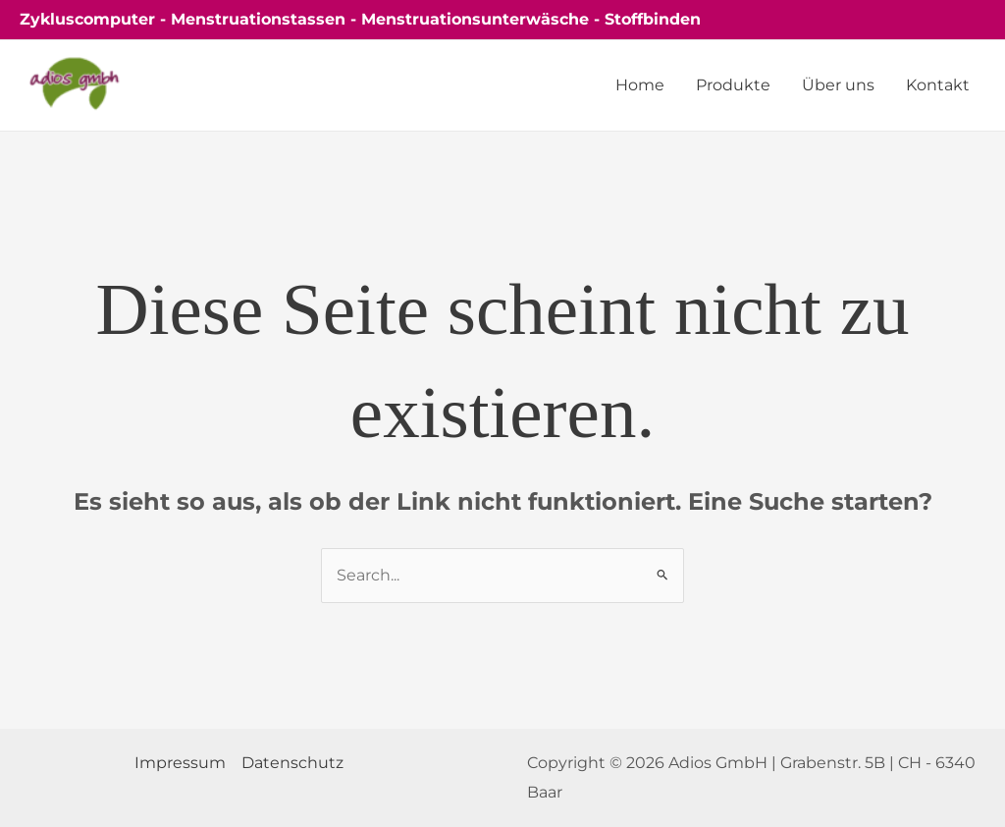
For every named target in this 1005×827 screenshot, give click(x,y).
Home (639, 85)
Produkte (733, 85)
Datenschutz (292, 762)
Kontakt (938, 85)
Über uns (838, 85)
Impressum (180, 762)
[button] (946, 19)
